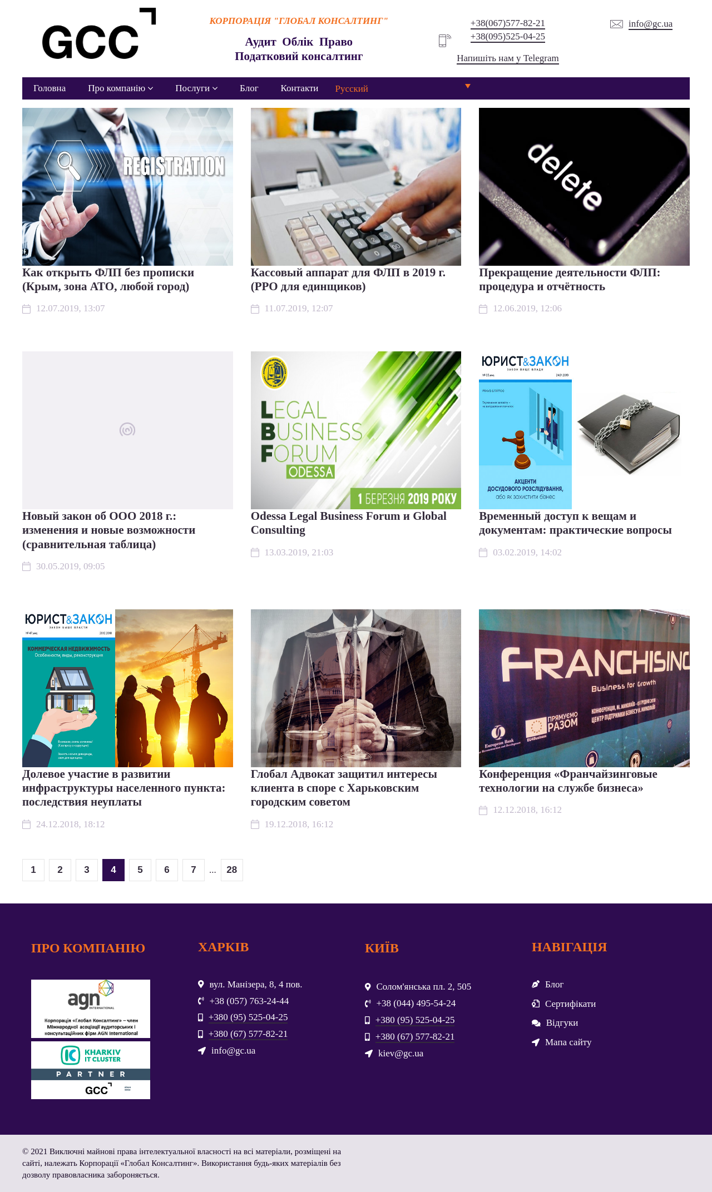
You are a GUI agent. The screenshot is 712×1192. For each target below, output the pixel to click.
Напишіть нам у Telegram (507, 58)
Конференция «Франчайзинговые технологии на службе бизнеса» (568, 780)
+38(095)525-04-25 (508, 36)
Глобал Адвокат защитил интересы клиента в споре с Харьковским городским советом (344, 787)
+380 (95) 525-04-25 (248, 1017)
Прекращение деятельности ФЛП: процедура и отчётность (569, 279)
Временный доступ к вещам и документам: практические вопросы (575, 523)
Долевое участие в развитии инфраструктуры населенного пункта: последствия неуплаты (124, 787)
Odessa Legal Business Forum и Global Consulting (349, 523)
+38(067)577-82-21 (508, 23)
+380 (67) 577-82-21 (248, 1034)
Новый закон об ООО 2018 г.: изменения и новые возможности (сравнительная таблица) (108, 529)
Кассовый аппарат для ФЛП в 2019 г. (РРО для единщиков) (348, 279)
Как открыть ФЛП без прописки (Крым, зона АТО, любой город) (108, 279)
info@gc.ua (651, 23)
